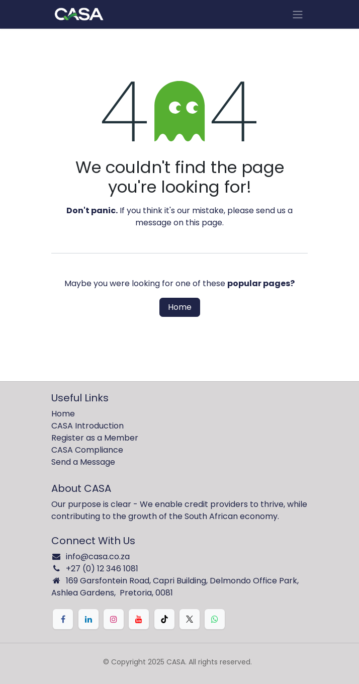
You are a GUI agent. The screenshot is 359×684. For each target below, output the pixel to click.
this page (204, 222)
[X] (190, 619)
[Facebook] (63, 619)
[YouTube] (139, 619)
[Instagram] (114, 619)
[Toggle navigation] (298, 14)
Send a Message (83, 462)
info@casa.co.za (98, 556)
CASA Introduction (87, 426)
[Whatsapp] (215, 619)
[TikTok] (164, 619)
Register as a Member (94, 438)
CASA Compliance (87, 450)
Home (180, 307)
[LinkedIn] (88, 619)
